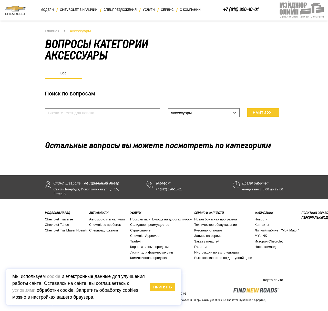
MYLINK (261, 236)
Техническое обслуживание (215, 225)
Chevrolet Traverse (59, 219)
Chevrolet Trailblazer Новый (66, 230)
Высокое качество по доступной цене (223, 258)
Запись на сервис (207, 236)
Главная (52, 31)
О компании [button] (190, 10)
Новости (261, 219)
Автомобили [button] (98, 213)
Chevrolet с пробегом (105, 225)
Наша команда (266, 247)
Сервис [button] (167, 10)
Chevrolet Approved (144, 236)
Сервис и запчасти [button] (209, 213)
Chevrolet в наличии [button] (78, 10)
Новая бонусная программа (215, 219)
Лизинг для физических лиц (151, 252)
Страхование (140, 230)
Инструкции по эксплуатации (216, 252)
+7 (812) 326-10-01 (240, 9)
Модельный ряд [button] (57, 213)
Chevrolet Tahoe (57, 225)
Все (63, 73)
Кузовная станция (208, 230)
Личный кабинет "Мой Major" (277, 230)
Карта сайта (273, 280)
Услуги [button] (149, 10)
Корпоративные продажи (149, 247)
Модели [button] (47, 10)
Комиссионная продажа (148, 258)
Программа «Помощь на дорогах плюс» (161, 219)
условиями (23, 290)
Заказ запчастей (207, 241)
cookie (53, 276)
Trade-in (136, 241)
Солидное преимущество (149, 225)
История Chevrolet (269, 241)
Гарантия (201, 247)
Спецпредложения (103, 230)
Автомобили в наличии (107, 219)
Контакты (262, 225)
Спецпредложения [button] (120, 10)
